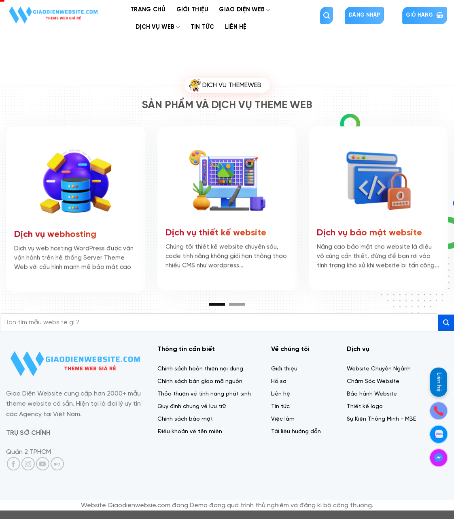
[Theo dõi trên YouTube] (42, 463)
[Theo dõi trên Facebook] (13, 463)
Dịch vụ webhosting (55, 233)
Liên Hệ (236, 27)
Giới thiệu (192, 9)
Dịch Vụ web (158, 27)
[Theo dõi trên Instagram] (28, 463)
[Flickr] (57, 463)
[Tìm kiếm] (326, 15)
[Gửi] (446, 322)
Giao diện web (244, 10)
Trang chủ (148, 9)
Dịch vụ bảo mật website (369, 231)
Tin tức (202, 27)
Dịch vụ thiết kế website (215, 231)
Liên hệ (439, 382)
